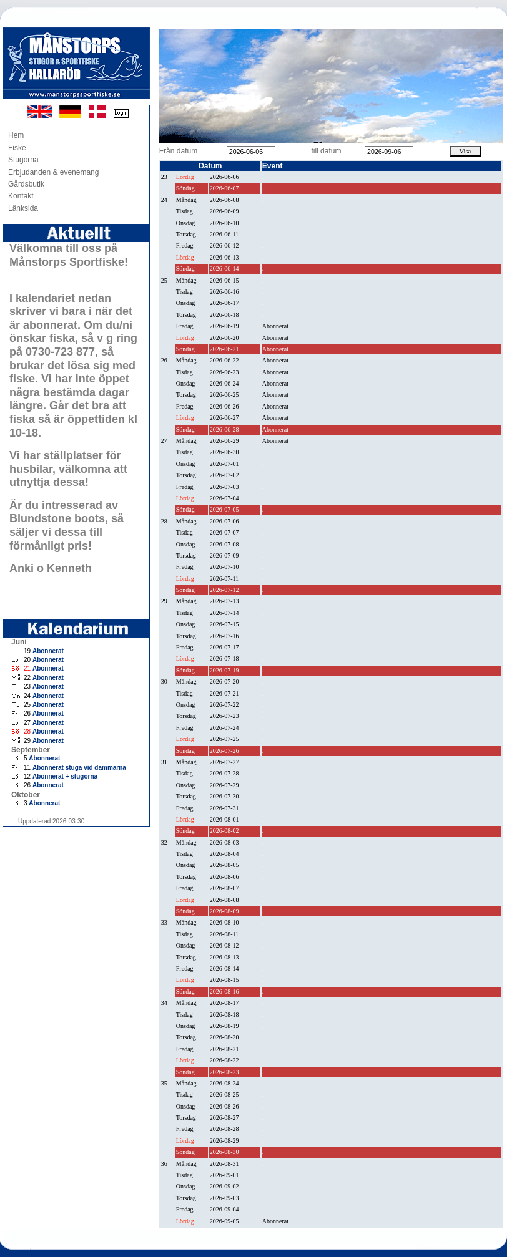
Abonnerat (48, 651)
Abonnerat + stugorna (64, 776)
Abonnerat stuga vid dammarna (79, 767)
